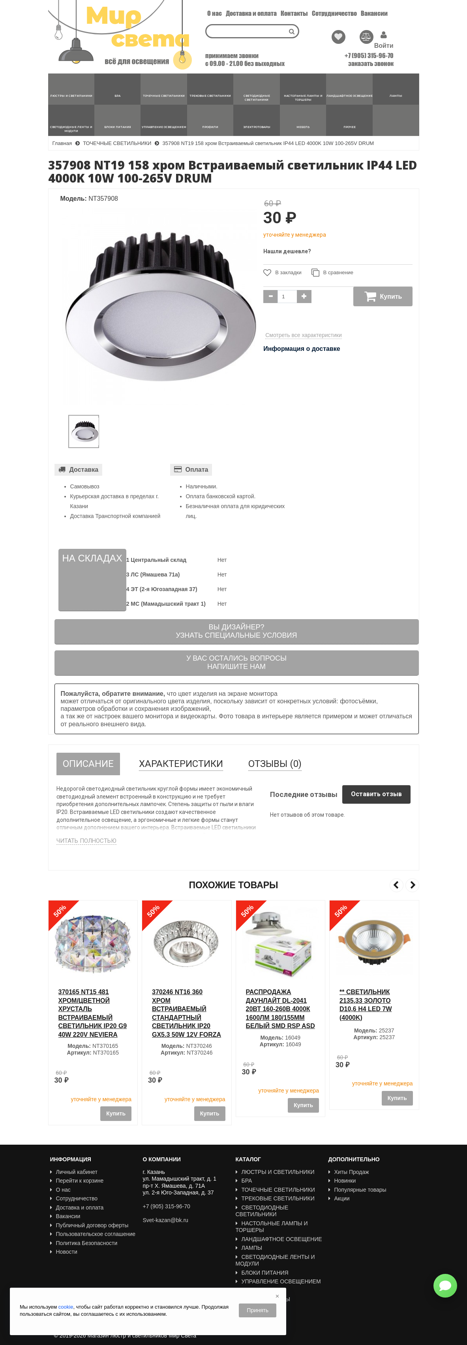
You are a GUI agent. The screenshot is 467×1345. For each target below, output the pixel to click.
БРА (244, 1180)
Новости (63, 1252)
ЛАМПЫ (249, 1248)
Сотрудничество (334, 13)
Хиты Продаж (348, 1172)
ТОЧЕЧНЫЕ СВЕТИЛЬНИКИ (275, 1190)
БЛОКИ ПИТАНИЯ (262, 1273)
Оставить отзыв (376, 794)
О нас (214, 13)
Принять (257, 1310)
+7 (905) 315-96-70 (369, 55)
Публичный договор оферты (89, 1225)
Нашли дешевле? (287, 251)
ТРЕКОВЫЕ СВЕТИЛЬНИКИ (275, 1198)
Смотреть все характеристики (303, 335)
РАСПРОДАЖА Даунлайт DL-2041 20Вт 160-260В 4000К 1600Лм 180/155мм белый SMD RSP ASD (374, 1009)
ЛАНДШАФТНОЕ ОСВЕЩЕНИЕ (279, 1239)
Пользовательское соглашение (93, 1234)
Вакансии (374, 13)
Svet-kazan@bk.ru (165, 1220)
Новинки (342, 1180)
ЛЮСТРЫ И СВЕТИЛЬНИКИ (275, 1172)
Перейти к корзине (77, 1180)
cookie (65, 1307)
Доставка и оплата (251, 13)
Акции (339, 1198)
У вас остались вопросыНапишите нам (236, 662)
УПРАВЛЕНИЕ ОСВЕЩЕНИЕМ (278, 1281)
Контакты (294, 13)
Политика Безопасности (84, 1243)
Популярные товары (357, 1190)
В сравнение (332, 273)
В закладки (282, 273)
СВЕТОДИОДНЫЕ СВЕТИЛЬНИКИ (262, 1211)
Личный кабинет (74, 1172)
